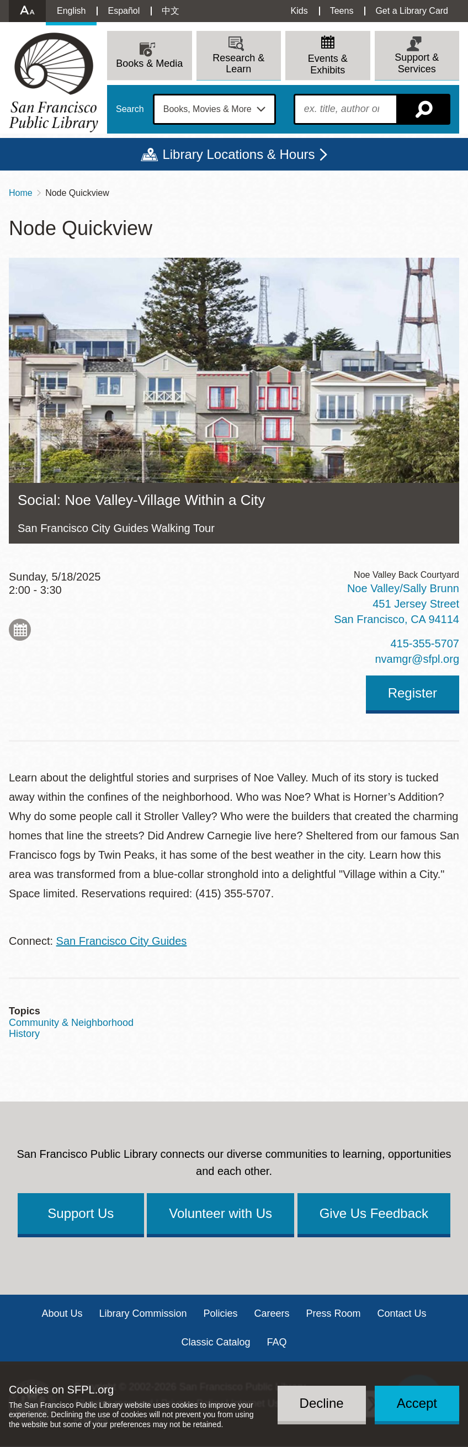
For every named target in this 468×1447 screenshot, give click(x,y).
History (24, 1033)
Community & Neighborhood (71, 1022)
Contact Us (402, 1313)
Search (130, 109)
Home (21, 193)
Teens (342, 10)
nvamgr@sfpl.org (417, 659)
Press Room (333, 1313)
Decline (322, 1403)
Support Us (80, 1213)
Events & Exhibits (328, 64)
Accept (417, 1403)
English (71, 10)
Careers (272, 1313)
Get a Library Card (411, 10)
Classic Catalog (215, 1342)
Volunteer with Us (220, 1213)
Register (412, 692)
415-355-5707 (424, 643)
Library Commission (143, 1313)
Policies (220, 1313)
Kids (299, 10)
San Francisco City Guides (121, 941)
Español (124, 10)
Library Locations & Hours (238, 154)
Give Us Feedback (374, 1213)
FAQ (277, 1342)
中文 (170, 10)
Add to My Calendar (20, 630)
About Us (61, 1313)
